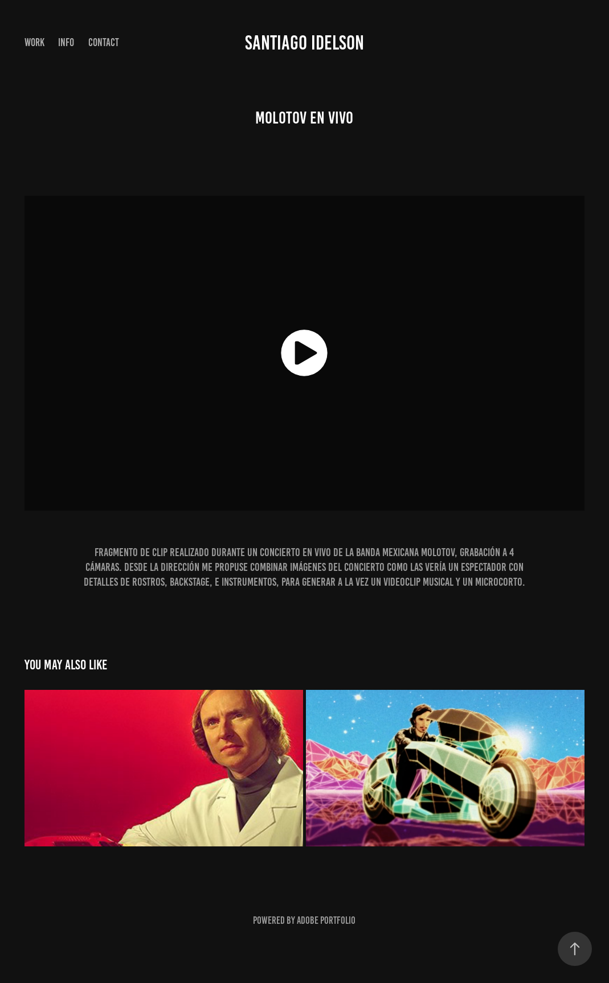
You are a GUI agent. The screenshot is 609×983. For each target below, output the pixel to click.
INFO (66, 42)
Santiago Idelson (304, 43)
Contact (103, 42)
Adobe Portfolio (326, 920)
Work (34, 42)
